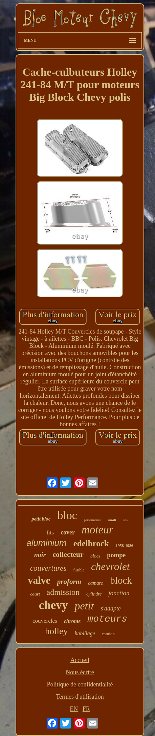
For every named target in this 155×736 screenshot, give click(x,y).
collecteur (68, 554)
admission (63, 592)
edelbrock (91, 543)
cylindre (94, 594)
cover (68, 532)
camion (108, 633)
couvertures (48, 568)
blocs (95, 556)
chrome (72, 621)
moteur (97, 530)
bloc (67, 515)
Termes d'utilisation (80, 696)
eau (125, 520)
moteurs (107, 619)
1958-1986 (124, 545)
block (121, 580)
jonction (118, 593)
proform (69, 582)
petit (84, 606)
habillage (84, 633)
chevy (53, 605)
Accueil (79, 660)
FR (86, 708)
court (35, 594)
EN (74, 708)
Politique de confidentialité (80, 684)
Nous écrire (80, 672)
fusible (78, 570)
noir (40, 555)
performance (92, 520)
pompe (116, 555)
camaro (95, 583)
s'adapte (111, 608)
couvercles (44, 621)
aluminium (46, 543)
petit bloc (40, 519)
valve (39, 580)
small (112, 520)
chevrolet (110, 566)
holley (56, 631)
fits (50, 532)
